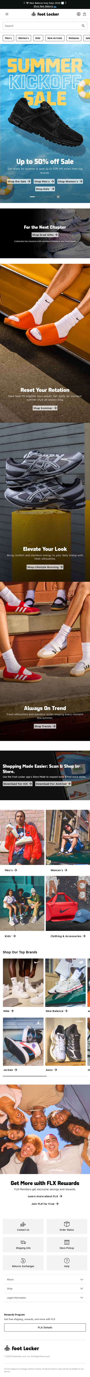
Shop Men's (44, 181)
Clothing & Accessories (68, 936)
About (45, 1279)
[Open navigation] (7, 14)
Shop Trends (45, 726)
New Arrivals (55, 38)
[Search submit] (83, 26)
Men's (8, 38)
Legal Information (45, 1297)
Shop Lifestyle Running (45, 567)
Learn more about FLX (45, 1196)
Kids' (38, 38)
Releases (74, 38)
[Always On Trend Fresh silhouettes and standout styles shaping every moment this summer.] (45, 661)
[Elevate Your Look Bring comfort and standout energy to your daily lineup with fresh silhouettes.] (45, 502)
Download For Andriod (53, 783)
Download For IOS (17, 783)
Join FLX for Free (45, 1203)
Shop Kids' (45, 188)
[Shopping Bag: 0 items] (84, 14)
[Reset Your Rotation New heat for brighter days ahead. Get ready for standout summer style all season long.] (45, 343)
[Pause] (58, 197)
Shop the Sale (19, 181)
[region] (45, 4)
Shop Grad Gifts (45, 234)
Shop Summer (44, 408)
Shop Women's (70, 181)
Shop (45, 1288)
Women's (23, 38)
